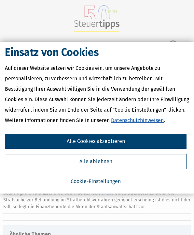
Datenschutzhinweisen (137, 120)
